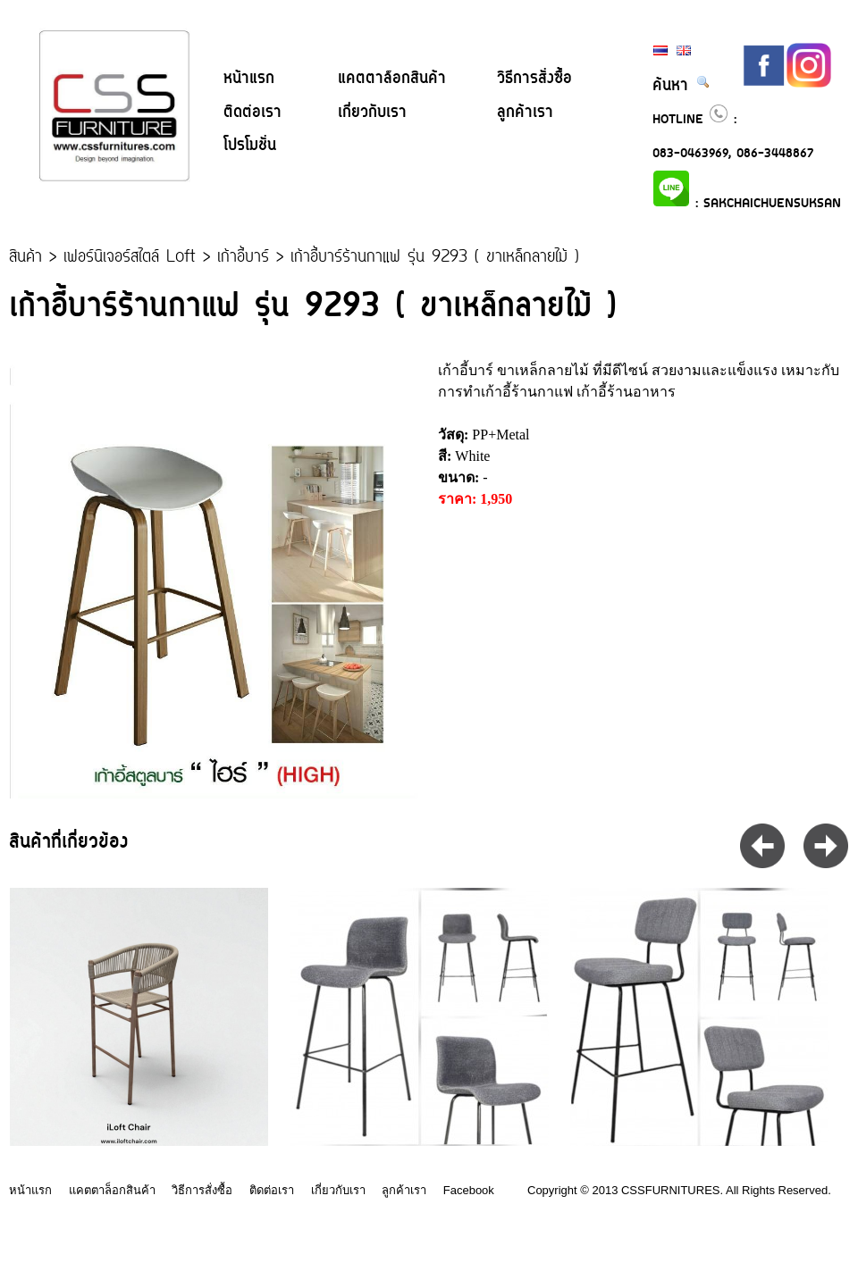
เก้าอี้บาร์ (243, 258)
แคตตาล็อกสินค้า (392, 78)
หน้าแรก (248, 78)
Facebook (468, 1190)
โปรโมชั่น (249, 145)
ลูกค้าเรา (525, 112)
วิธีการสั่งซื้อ (534, 78)
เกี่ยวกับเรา (372, 112)
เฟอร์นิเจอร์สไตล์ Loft (129, 258)
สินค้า (25, 258)
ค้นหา (681, 85)
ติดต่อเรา (252, 112)
